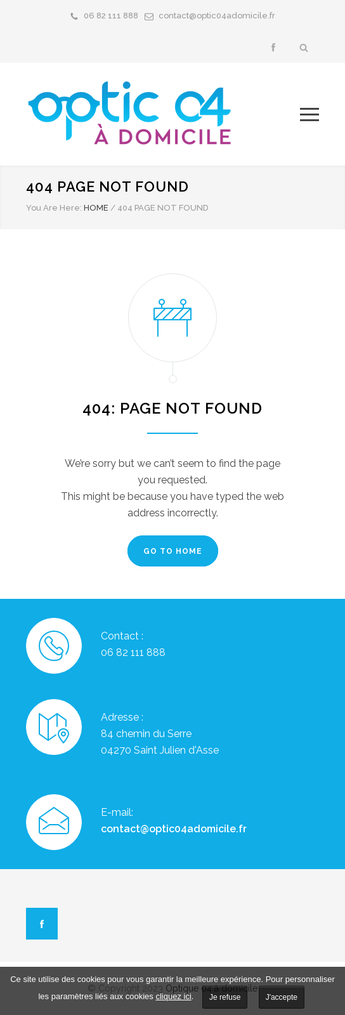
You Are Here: (54, 208)
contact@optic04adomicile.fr (217, 15)
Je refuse (224, 997)
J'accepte (281, 997)
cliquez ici (173, 996)
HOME (96, 208)
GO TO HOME (172, 551)
